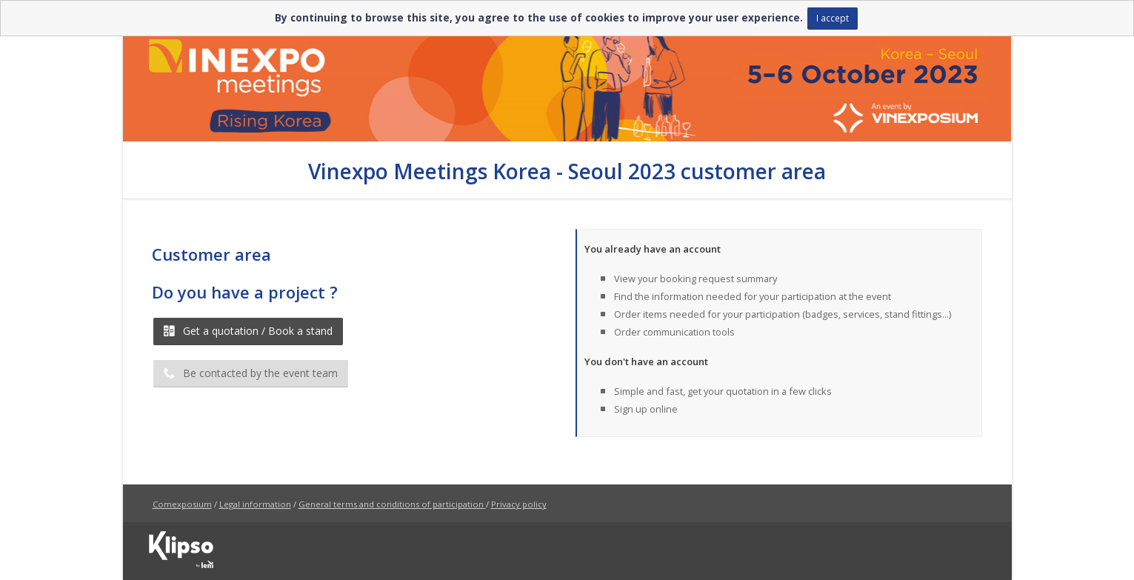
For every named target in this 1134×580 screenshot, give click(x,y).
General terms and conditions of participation (391, 504)
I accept (832, 18)
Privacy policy (519, 504)
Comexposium (182, 504)
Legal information (255, 504)
